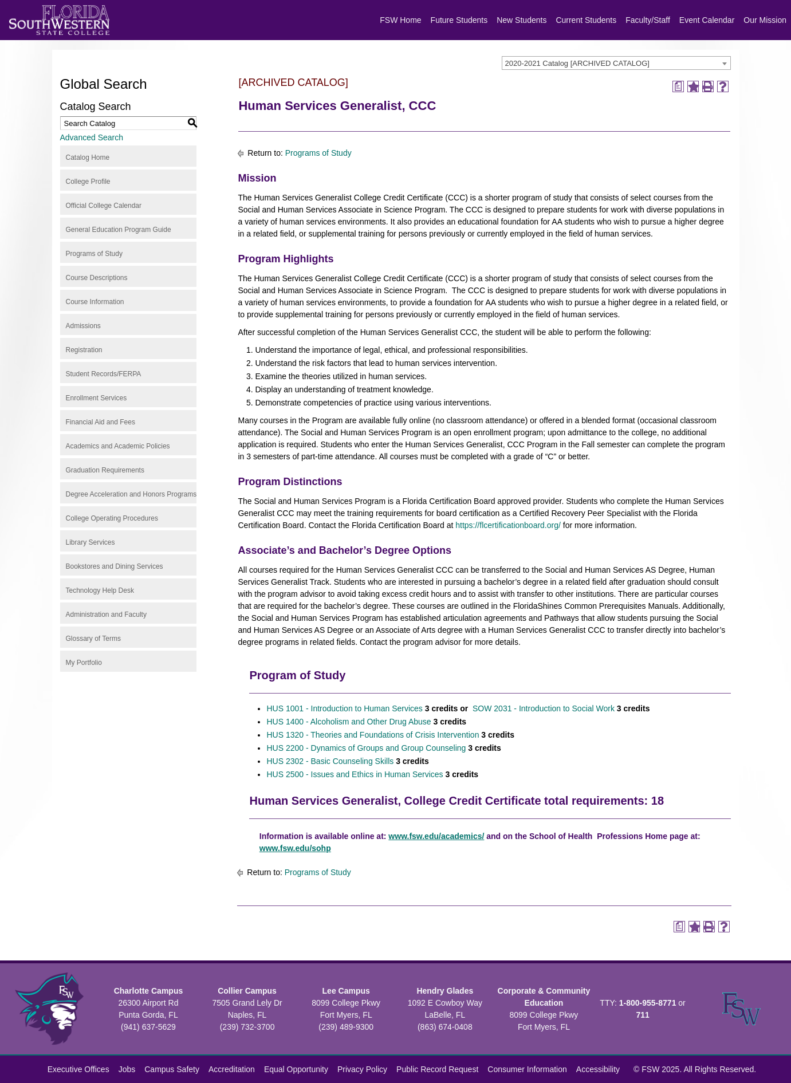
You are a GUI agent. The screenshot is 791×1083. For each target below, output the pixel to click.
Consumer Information (527, 1069)
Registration (84, 350)
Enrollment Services (96, 398)
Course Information (95, 302)
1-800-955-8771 (647, 1002)
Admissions (83, 326)
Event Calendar (707, 20)
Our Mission (764, 20)
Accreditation (231, 1069)
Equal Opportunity (296, 1069)
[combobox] (616, 63)
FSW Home (400, 20)
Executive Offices (78, 1069)
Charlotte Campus (148, 990)
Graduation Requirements (105, 470)
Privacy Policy (362, 1069)
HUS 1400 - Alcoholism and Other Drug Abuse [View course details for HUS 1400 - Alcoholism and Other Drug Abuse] (348, 721)
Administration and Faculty (106, 615)
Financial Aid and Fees (100, 422)
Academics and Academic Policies (118, 446)
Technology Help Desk (100, 590)
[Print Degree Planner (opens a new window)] (678, 86)
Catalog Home (88, 157)
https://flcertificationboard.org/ (508, 525)
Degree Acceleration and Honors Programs (131, 494)
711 (642, 1014)
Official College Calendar (104, 206)
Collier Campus (247, 990)
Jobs (127, 1069)
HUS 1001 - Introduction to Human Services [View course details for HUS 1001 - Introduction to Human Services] (344, 708)
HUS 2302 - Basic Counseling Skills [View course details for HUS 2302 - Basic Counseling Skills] (329, 761)
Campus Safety (171, 1069)
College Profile (88, 182)
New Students (521, 20)
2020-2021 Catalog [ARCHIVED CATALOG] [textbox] (577, 63)
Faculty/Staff (647, 20)
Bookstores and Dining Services (114, 566)
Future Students (459, 20)
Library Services (90, 542)
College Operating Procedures (112, 518)
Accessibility (598, 1069)
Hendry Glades (444, 990)
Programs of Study (94, 254)
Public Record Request (437, 1069)
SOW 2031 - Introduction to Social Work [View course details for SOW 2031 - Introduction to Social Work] (542, 708)
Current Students (586, 20)
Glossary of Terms (93, 639)
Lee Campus (346, 990)
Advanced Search (92, 137)
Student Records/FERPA (103, 374)
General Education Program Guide (118, 230)
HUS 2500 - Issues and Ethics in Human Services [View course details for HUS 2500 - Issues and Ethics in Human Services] (354, 774)
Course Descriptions (97, 278)
